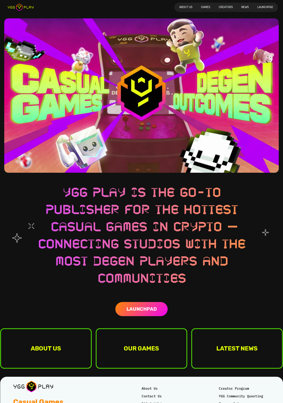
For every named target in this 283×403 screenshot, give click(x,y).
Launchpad (265, 7)
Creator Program (234, 388)
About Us (186, 7)
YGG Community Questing (241, 396)
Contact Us (152, 396)
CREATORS (226, 7)
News (245, 7)
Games (205, 7)
